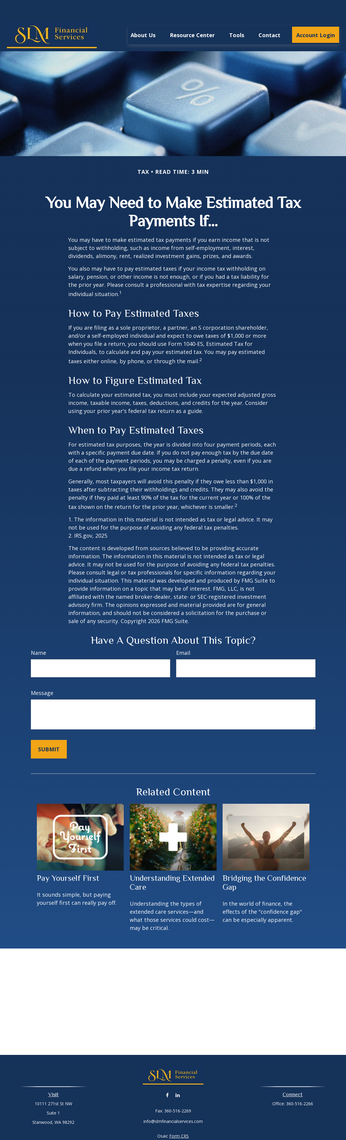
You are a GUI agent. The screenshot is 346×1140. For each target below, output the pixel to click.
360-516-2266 (299, 1085)
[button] (143, 16)
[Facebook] (167, 1077)
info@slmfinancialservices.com (173, 1103)
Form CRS (179, 1118)
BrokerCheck (235, 1129)
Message (42, 674)
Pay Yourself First (68, 860)
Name (38, 634)
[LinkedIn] (178, 1077)
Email (183, 634)
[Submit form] (49, 731)
